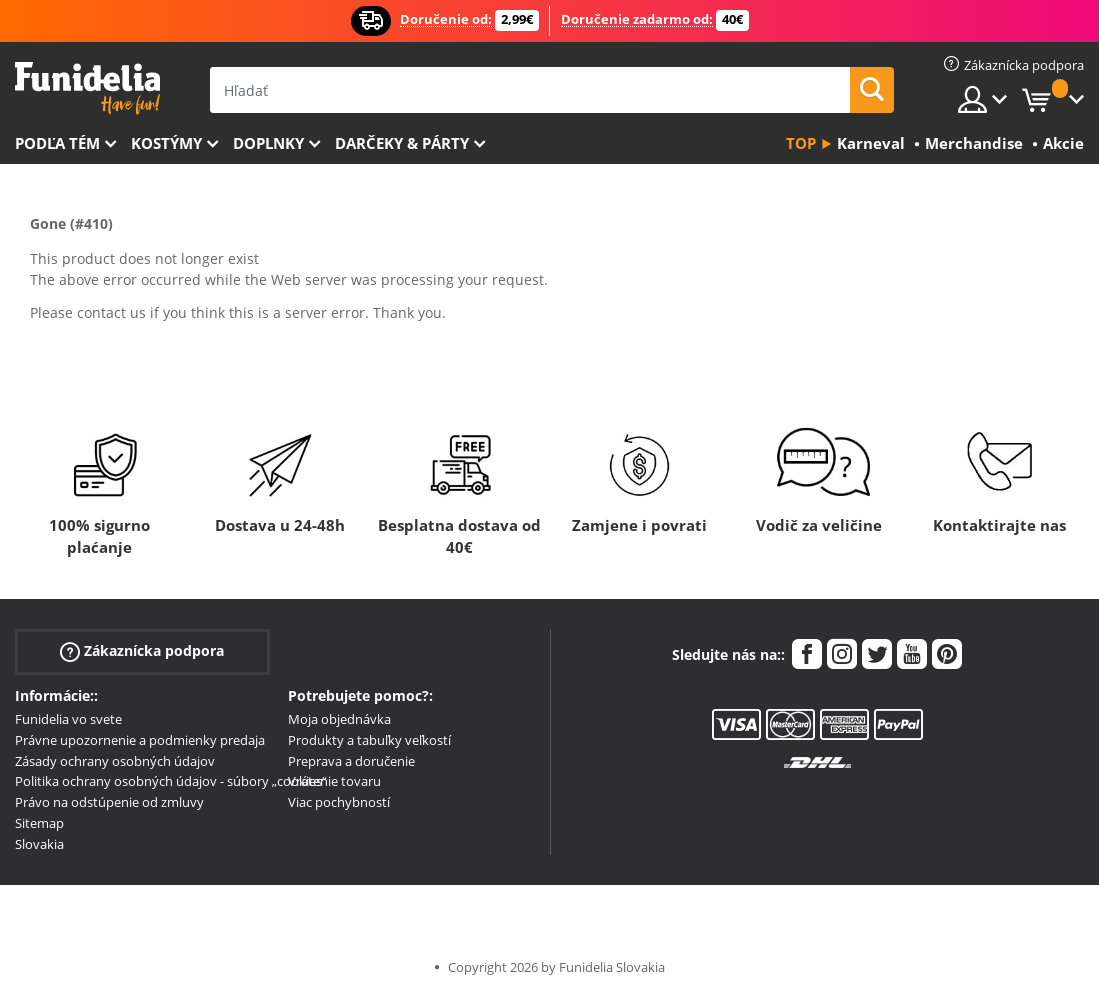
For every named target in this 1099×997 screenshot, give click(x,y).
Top (801, 143)
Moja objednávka (339, 719)
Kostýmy (166, 143)
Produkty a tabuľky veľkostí (369, 740)
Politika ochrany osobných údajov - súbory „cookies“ (171, 781)
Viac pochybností (339, 802)
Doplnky (268, 143)
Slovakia (39, 844)
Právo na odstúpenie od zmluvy (109, 802)
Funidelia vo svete (68, 719)
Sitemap (39, 823)
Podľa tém (57, 143)
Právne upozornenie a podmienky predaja (140, 740)
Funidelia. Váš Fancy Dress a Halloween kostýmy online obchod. (87, 88)
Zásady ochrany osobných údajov (115, 761)
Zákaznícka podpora (142, 651)
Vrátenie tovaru (334, 781)
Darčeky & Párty (402, 143)
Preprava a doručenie (351, 761)
